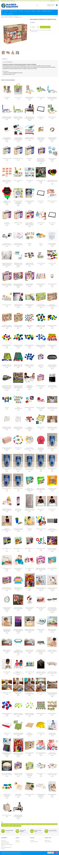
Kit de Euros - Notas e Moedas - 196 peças (52, 774)
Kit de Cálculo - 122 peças (41, 774)
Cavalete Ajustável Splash (7, 569)
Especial (10, 825)
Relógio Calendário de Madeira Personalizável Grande (18, 202)
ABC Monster (7, 97)
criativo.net (19, 853)
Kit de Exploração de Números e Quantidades (41, 795)
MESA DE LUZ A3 (41, 201)
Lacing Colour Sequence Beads (52, 734)
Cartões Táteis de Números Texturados (52, 651)
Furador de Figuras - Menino (6, 469)
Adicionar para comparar (46, 30)
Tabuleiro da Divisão (29, 794)
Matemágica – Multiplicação (18, 510)
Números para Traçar (41, 528)
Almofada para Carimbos (29, 326)
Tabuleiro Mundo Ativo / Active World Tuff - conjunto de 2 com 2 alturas (52, 609)
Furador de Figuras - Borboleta (18, 469)
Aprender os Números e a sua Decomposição (7, 284)
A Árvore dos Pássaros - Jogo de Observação (18, 734)
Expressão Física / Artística (46, 10)
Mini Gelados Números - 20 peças (41, 753)
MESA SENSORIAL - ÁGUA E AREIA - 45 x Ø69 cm (52, 428)
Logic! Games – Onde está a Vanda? (52, 489)
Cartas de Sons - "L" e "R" (29, 549)
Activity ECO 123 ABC (6, 304)
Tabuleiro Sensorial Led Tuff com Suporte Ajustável (18, 630)
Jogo (17, 825)
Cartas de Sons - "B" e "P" (7, 549)
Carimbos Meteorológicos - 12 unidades (29, 428)
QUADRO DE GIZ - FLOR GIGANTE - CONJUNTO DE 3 (52, 181)
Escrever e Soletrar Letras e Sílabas (18, 774)
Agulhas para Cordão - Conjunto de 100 (18, 529)
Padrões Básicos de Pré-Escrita (29, 98)
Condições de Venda (4, 841)
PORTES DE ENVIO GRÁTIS (37, 831)
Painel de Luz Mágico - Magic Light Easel (52, 549)
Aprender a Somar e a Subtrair (41, 386)
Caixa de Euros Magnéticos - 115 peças (29, 448)
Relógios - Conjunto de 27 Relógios (40, 408)
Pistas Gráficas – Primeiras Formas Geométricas (7, 630)
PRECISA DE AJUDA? (52, 830)
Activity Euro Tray (41, 97)
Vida (20, 825)
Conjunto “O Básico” (40, 692)
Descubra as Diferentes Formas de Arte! (52, 305)
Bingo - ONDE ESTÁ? (18, 180)
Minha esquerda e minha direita (29, 284)
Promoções (32, 840)
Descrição (5, 58)
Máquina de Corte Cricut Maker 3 (7, 651)
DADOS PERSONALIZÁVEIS (18, 408)
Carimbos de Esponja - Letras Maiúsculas (7, 365)
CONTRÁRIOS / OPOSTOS (18, 158)
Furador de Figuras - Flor (6, 489)
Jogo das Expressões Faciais (29, 753)
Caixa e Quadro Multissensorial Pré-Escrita (7, 138)
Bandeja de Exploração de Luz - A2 (18, 672)
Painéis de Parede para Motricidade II (52, 588)
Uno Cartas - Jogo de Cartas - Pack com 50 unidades (18, 754)
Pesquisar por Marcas (34, 841)
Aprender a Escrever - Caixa (29, 408)
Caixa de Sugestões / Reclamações (52, 244)
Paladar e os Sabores (52, 568)
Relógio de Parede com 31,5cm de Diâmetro (7, 608)
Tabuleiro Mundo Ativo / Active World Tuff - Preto (52, 366)
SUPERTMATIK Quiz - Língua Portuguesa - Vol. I (40, 489)
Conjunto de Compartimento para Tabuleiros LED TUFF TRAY (18, 652)
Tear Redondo (18, 447)
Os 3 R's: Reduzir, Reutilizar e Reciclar (40, 305)
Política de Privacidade (5, 843)
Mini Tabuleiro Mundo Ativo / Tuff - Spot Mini (7, 774)
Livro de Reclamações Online (6, 847)
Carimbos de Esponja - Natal (7, 346)
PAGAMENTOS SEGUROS (23, 831)
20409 (2, 825)
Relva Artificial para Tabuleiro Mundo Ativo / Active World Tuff (18, 387)
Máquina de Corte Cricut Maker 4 (29, 651)
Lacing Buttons (52, 263)
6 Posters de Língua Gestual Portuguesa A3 (52, 673)
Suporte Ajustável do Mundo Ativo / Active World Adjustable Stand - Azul (7, 387)
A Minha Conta (47, 840)
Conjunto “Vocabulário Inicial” (29, 693)
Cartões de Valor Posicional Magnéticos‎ (7, 795)
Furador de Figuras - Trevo (52, 469)
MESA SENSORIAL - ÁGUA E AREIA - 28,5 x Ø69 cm (29, 630)
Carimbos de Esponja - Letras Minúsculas (18, 365)
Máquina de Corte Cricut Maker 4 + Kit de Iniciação (41, 651)
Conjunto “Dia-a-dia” (6, 692)
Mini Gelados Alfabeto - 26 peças (52, 753)
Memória (14, 825)
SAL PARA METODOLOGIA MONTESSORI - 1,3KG (29, 510)
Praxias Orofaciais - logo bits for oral (6, 181)
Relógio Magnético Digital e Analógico (18, 608)
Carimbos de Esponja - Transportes (18, 346)
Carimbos (29, 243)
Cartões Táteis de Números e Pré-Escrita (29, 138)
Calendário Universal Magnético (29, 201)
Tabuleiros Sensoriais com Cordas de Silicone (7, 754)
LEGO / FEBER (21, 10)
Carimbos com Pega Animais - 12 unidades (18, 714)
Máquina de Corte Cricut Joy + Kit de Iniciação (18, 264)
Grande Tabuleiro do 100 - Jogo (41, 608)
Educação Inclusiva (13, 10)
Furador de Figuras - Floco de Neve (29, 469)
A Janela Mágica (40, 222)
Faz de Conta (27, 10)
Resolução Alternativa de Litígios (6, 844)
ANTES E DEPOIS (29, 180)
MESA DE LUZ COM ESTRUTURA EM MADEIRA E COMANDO (29, 118)
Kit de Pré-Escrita (41, 733)
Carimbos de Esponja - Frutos (52, 326)
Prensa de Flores (41, 427)
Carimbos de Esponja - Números (52, 346)
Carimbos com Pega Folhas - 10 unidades (29, 714)
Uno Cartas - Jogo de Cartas (29, 588)
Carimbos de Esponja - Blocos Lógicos (29, 365)
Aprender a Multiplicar (6, 223)
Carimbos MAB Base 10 (52, 201)
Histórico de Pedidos (48, 841)
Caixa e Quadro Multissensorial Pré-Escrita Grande (18, 138)
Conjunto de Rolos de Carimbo (7, 714)
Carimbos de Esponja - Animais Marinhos (41, 346)
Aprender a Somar (18, 222)
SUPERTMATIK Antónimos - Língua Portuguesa (29, 489)
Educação (6, 825)
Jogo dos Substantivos (41, 365)
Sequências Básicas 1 (52, 713)
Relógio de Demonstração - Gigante (40, 449)
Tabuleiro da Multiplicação (18, 795)
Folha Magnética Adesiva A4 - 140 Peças (52, 386)
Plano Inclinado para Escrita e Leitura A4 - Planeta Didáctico (7, 264)
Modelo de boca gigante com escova (18, 244)
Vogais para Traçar (41, 548)
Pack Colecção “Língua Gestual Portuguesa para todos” (52, 693)
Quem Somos (3, 840)
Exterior (38, 10)
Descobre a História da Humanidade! (18, 326)
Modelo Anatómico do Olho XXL (29, 608)
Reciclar (7, 407)
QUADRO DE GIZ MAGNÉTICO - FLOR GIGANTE (7, 202)
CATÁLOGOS (11, 13)
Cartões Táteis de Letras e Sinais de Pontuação (41, 138)
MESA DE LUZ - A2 (52, 509)
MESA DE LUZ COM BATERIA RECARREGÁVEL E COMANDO (18, 816)
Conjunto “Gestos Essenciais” (18, 693)
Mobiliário (33, 10)
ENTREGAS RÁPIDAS (9, 830)
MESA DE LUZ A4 (41, 117)
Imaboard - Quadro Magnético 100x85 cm (41, 672)
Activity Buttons (41, 263)
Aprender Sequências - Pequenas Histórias (52, 98)
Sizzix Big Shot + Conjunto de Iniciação (7, 244)
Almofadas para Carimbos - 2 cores (29, 264)
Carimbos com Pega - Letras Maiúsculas (6, 428)
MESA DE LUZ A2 (52, 222)
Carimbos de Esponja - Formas (29, 346)
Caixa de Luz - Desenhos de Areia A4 (52, 529)
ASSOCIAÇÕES (29, 158)
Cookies (2, 845)
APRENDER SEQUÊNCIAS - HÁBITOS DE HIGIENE (18, 117)
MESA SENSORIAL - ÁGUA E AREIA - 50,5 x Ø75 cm (52, 408)
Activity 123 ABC (18, 97)
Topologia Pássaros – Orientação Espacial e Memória (18, 285)
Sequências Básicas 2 (40, 713)
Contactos (17, 840)
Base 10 (40, 243)
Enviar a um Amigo (34, 31)
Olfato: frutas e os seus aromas (18, 569)
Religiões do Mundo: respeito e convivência (7, 326)
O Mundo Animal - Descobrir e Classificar (29, 774)
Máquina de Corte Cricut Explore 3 (52, 630)
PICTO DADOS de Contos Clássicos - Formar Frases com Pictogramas (41, 160)
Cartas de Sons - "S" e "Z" (18, 549)
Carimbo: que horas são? (52, 284)
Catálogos (3, 848)
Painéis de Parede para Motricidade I (41, 588)
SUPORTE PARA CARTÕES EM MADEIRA (7, 448)
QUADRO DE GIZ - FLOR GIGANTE (40, 181)
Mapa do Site (18, 841)
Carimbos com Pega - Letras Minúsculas (18, 428)
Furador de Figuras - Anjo (40, 469)
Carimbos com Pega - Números (40, 284)
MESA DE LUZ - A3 (40, 509)
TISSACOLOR (29, 528)
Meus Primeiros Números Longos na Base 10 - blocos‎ (29, 223)
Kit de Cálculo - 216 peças (29, 569)
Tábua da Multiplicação (29, 734)
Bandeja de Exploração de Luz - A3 (7, 529)
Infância (6, 10)
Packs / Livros (4, 13)
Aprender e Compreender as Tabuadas (29, 386)
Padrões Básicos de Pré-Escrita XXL (18, 305)
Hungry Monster (52, 117)
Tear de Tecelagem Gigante (52, 795)
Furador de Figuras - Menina (52, 448)
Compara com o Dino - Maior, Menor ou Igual (41, 569)
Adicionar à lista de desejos (35, 30)
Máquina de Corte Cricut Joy (41, 630)
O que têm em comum (7, 158)
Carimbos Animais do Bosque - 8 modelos (6, 510)
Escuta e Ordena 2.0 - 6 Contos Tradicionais (7, 588)
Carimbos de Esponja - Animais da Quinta (41, 326)
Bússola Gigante (7, 672)
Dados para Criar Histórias (52, 159)
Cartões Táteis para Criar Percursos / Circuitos (52, 138)
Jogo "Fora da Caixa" (6, 815)
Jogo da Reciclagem (29, 672)
